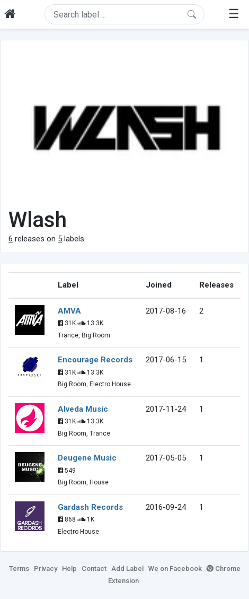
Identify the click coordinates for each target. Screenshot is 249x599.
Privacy (45, 568)
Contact (94, 568)
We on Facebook (175, 568)
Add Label (127, 568)
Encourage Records (95, 359)
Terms (19, 568)
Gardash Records (90, 507)
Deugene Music (87, 458)
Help (69, 568)
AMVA (69, 311)
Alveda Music (83, 409)
